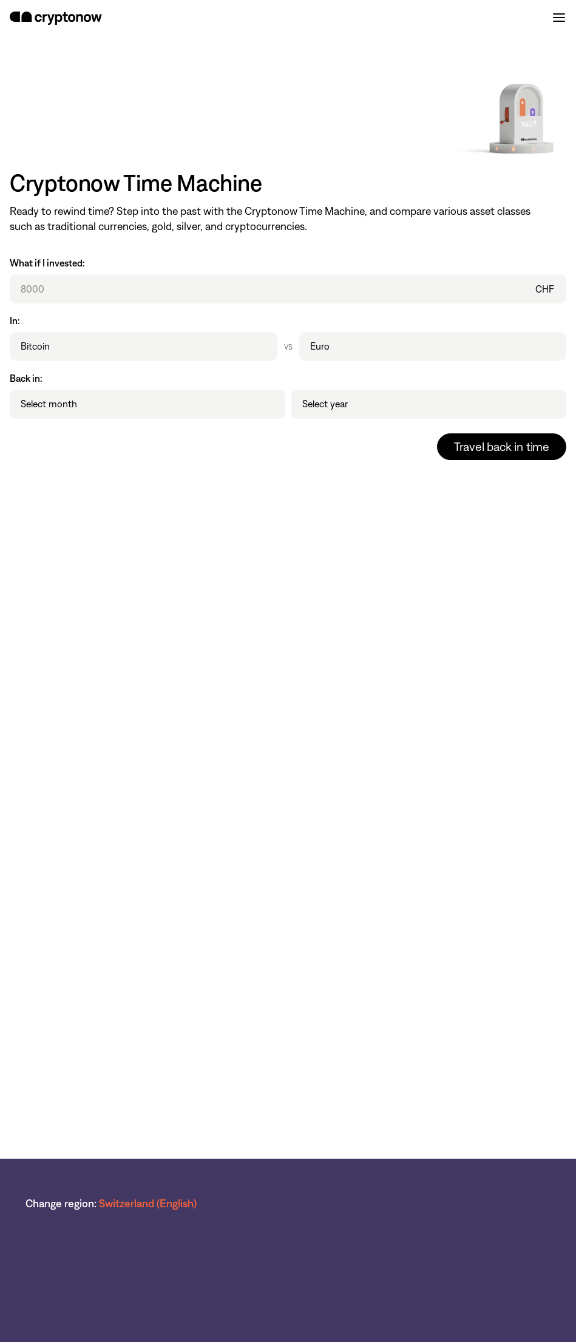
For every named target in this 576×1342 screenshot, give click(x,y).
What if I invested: (47, 263)
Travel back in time (501, 446)
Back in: (26, 378)
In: (15, 321)
